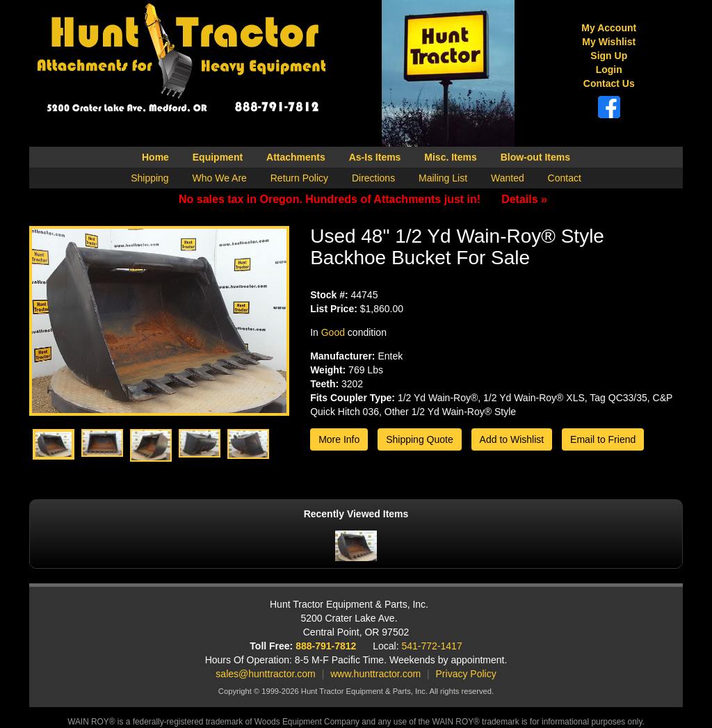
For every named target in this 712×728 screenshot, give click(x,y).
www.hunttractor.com (375, 673)
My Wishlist (609, 41)
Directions (373, 178)
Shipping (150, 178)
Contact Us (609, 83)
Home (155, 157)
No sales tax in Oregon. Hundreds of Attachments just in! (363, 199)
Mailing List (443, 178)
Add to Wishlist (512, 439)
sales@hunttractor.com (265, 673)
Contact (564, 178)
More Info (338, 439)
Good (333, 332)
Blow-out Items (535, 157)
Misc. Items (450, 157)
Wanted (507, 178)
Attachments (295, 157)
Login (609, 69)
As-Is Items (375, 157)
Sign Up (608, 55)
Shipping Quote (419, 439)
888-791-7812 (326, 646)
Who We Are (220, 178)
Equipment (218, 157)
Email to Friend (603, 439)
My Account (608, 27)
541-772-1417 (432, 646)
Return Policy (299, 178)
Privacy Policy (466, 673)
